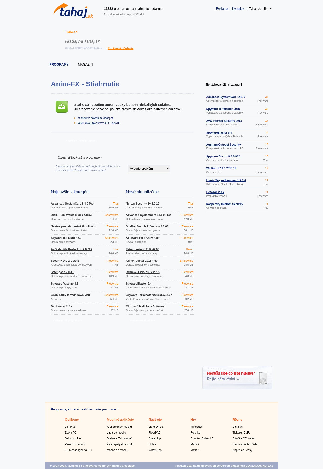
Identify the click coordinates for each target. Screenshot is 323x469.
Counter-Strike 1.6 (202, 438)
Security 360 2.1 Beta (65, 260)
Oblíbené (72, 419)
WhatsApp (155, 450)
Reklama (222, 8)
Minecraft (196, 426)
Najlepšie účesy (242, 450)
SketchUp (155, 438)
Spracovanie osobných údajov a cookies (108, 465)
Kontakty (238, 8)
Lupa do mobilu (116, 432)
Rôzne (237, 419)
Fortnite (195, 432)
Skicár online (73, 438)
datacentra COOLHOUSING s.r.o (252, 465)
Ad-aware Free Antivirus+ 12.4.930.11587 (143, 239)
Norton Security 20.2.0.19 (142, 203)
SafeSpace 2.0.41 (62, 272)
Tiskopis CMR (241, 432)
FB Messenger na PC (78, 450)
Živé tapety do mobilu (120, 444)
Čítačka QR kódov (244, 438)
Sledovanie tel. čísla (245, 444)
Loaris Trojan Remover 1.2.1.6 (226, 180)
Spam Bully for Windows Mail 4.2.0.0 (70, 296)
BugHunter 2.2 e (61, 306)
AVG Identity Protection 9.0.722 (71, 249)
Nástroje (155, 419)
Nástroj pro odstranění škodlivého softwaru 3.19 (73, 228)
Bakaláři (238, 426)
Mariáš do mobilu (117, 450)
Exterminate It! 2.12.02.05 (142, 249)
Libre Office (156, 426)
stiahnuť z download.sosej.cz (96, 118)
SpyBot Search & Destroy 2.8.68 (147, 226)
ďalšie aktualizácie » (142, 320)
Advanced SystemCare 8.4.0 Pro (72, 203)
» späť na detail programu (81, 140)
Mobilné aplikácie (120, 419)
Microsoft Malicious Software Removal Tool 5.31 (145, 308)
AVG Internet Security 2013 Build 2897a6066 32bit (224, 122)
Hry (193, 419)
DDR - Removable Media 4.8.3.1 (71, 215)
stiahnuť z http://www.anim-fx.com (99, 122)
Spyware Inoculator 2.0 (66, 238)
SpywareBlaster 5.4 (139, 283)
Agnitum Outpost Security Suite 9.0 (223, 146)
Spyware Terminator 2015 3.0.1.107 (149, 295)
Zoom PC (71, 432)
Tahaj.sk (71, 31)
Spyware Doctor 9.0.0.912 (223, 156)
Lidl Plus (70, 426)
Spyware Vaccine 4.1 (64, 283)
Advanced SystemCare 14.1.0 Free (148, 215)
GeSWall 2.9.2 (215, 192)
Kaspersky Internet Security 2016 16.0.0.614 (224, 205)
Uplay (152, 444)
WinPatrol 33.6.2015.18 (221, 168)
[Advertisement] (237, 290)
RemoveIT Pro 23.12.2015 (143, 272)
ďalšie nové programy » (67, 320)
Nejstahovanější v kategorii (224, 84)
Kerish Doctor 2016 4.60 (142, 260)
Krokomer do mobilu (119, 426)
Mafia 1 (195, 450)
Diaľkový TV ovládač (119, 438)
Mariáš (195, 444)
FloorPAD (155, 432)
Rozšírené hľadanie (120, 48)
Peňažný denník (75, 444)
